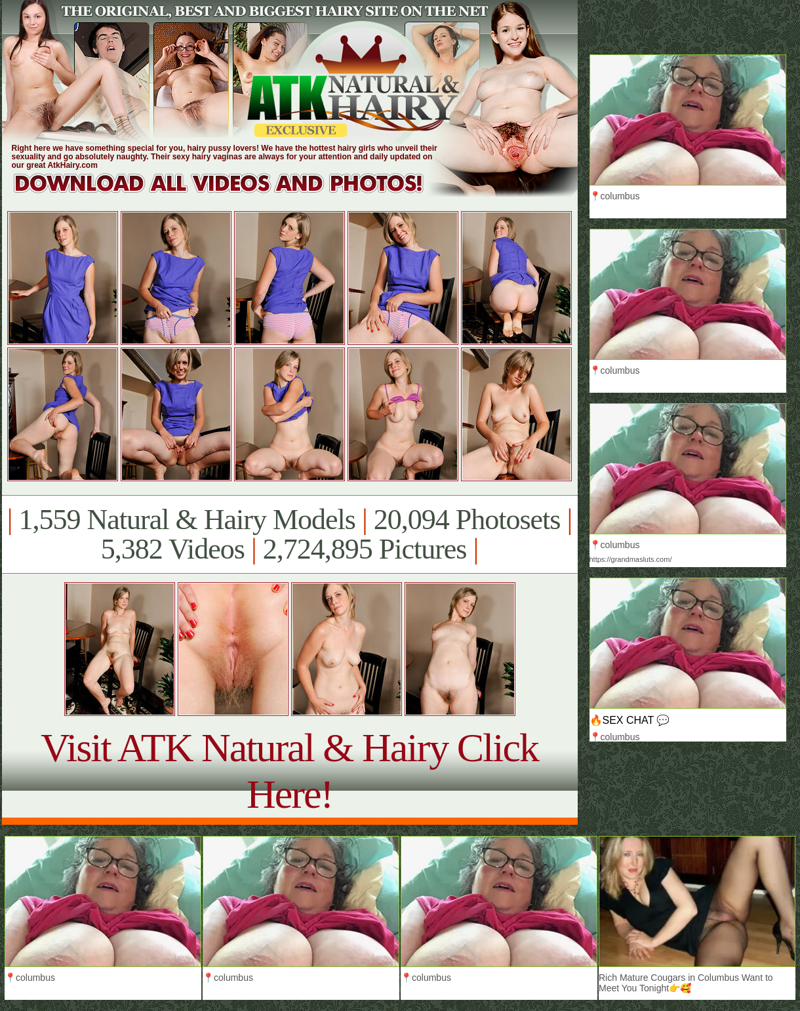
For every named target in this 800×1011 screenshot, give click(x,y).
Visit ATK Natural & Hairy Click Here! (289, 770)
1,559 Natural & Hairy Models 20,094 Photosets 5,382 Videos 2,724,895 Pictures (289, 534)
